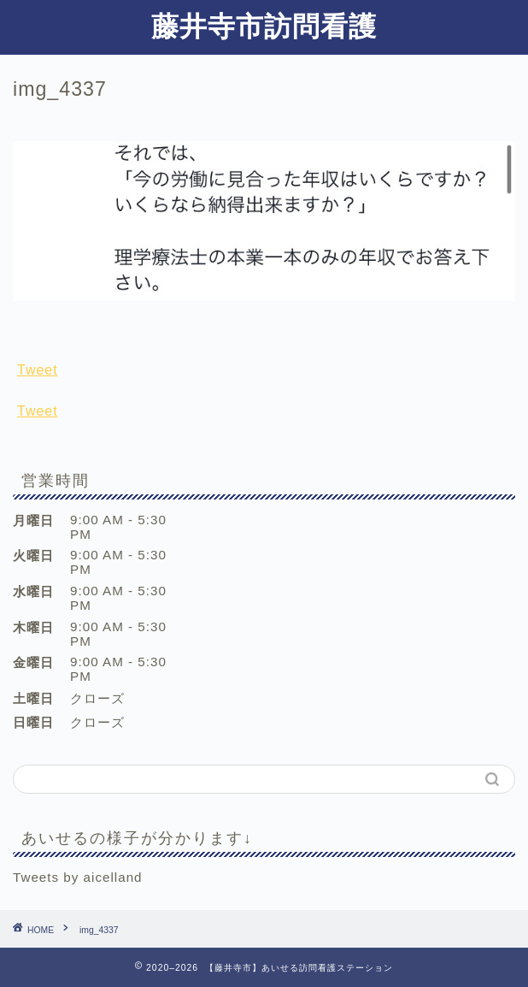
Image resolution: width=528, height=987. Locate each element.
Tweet (37, 370)
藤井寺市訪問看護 (264, 26)
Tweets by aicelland (78, 877)
